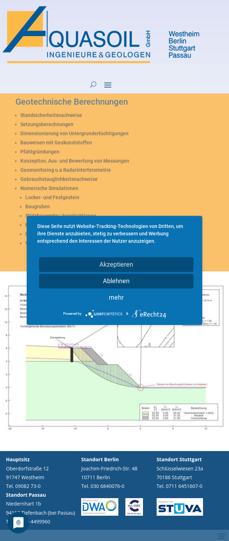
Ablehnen (116, 281)
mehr (116, 297)
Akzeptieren (116, 264)
